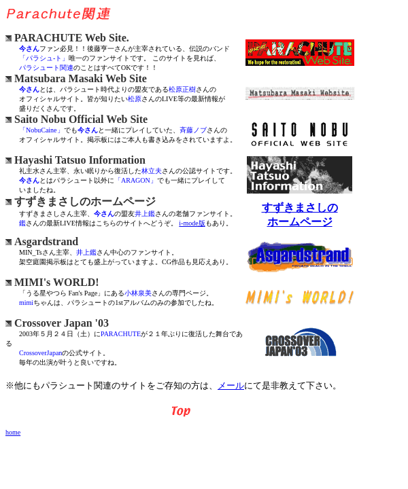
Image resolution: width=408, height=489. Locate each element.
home (12, 432)
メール (231, 385)
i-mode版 (192, 223)
